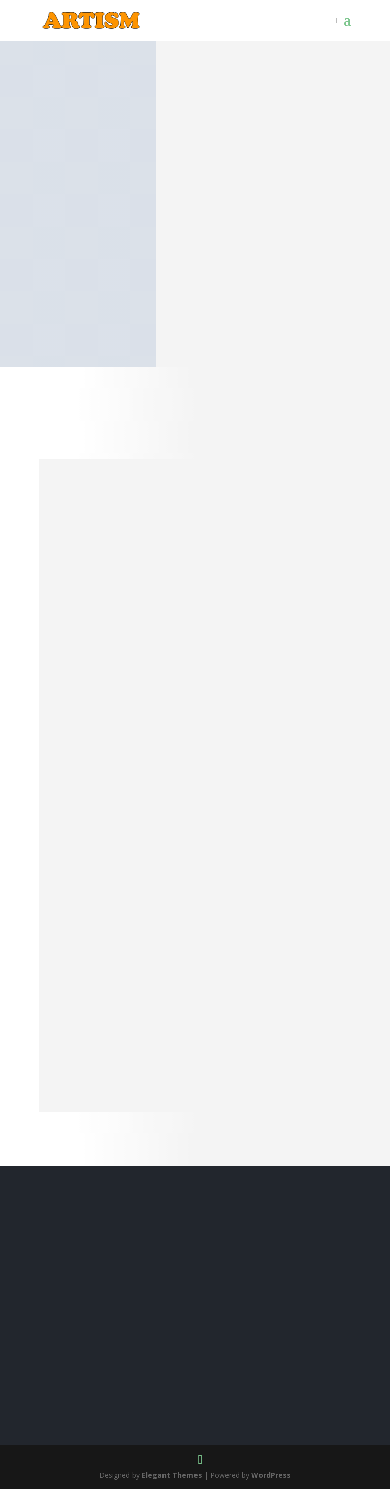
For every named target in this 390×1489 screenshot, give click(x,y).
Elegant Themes (172, 1475)
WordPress (271, 1475)
